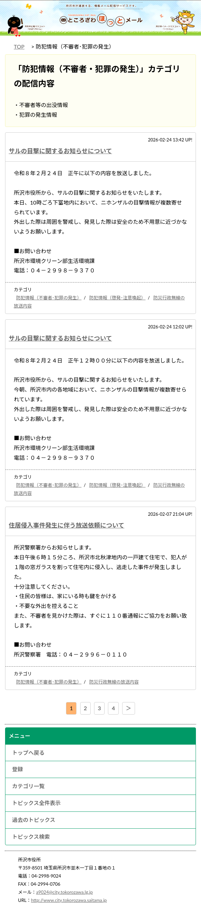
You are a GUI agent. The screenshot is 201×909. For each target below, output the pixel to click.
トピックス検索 (31, 836)
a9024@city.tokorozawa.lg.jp (64, 892)
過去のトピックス (33, 820)
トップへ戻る (28, 752)
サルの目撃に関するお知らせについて (60, 151)
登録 (17, 769)
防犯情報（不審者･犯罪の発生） (49, 297)
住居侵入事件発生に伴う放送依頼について (66, 525)
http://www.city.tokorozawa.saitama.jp (69, 900)
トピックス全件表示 (36, 803)
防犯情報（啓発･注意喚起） (117, 297)
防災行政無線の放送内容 (114, 682)
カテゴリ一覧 (28, 786)
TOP (19, 46)
